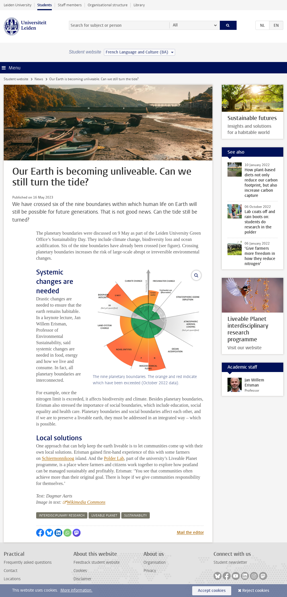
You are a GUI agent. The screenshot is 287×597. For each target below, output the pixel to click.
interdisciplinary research (62, 515)
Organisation (155, 562)
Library (139, 5)
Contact (10, 570)
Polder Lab (114, 458)
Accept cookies (212, 590)
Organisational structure (108, 5)
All (175, 25)
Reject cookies (255, 590)
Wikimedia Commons (86, 502)
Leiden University (17, 5)
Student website (16, 79)
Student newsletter (230, 562)
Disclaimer (82, 579)
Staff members (70, 5)
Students (44, 5)
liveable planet (104, 515)
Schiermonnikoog (58, 458)
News (38, 79)
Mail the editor (190, 532)
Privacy (150, 570)
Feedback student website (96, 562)
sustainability (135, 515)
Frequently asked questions (28, 562)
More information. (76, 590)
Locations (12, 579)
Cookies (80, 570)
